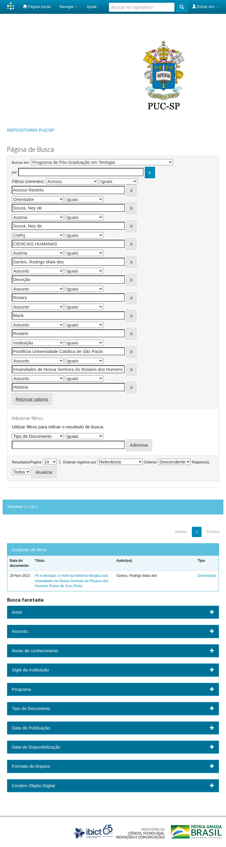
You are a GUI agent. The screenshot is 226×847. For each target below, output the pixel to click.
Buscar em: (21, 163)
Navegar (68, 6)
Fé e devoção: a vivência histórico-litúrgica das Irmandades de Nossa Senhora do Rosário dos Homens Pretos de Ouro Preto (71, 581)
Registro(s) (200, 462)
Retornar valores (32, 399)
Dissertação (207, 576)
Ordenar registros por (79, 462)
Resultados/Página (26, 462)
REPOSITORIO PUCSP (30, 130)
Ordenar (150, 462)
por (14, 172)
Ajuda (91, 6)
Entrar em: (205, 6)
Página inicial (36, 6)
